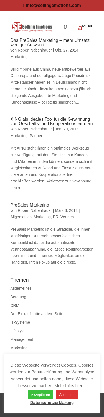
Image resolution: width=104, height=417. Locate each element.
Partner (36, 135)
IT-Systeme (20, 322)
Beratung (18, 297)
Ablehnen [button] (66, 395)
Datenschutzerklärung (52, 402)
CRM (15, 305)
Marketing (19, 57)
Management (22, 339)
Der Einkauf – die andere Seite (37, 314)
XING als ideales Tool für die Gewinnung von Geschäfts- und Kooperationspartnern (52, 121)
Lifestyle (18, 331)
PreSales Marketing (30, 205)
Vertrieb (67, 217)
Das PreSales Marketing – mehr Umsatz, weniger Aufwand (51, 42)
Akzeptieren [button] (40, 395)
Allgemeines (21, 217)
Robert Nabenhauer (35, 50)
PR (55, 217)
